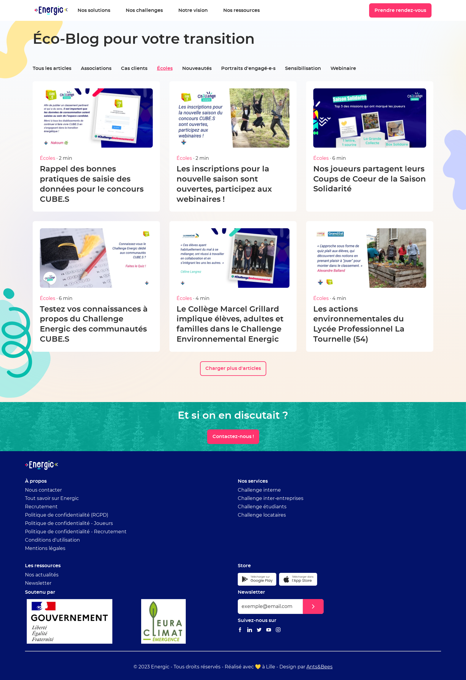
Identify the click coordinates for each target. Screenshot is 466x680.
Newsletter (38, 583)
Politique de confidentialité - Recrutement (76, 531)
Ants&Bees (319, 667)
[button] (313, 606)
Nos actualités (42, 575)
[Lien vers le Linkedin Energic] (249, 630)
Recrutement (41, 506)
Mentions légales (45, 548)
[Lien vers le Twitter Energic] (259, 630)
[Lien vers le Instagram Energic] (278, 630)
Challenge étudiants (262, 506)
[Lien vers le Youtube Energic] (268, 630)
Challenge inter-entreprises (270, 498)
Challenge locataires (262, 515)
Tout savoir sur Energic (52, 498)
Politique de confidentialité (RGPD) (66, 515)
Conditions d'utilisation (52, 540)
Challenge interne (259, 490)
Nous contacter (43, 490)
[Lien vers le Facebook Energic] (240, 630)
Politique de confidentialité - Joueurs (69, 523)
